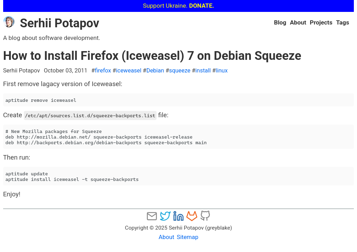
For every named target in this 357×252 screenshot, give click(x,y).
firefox (103, 70)
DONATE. (201, 5)
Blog (280, 22)
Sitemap (187, 236)
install (203, 70)
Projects (321, 22)
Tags (342, 22)
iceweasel (128, 70)
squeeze (179, 70)
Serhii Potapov (51, 23)
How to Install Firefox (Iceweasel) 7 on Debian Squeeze (152, 56)
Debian (155, 70)
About (298, 22)
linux (222, 70)
